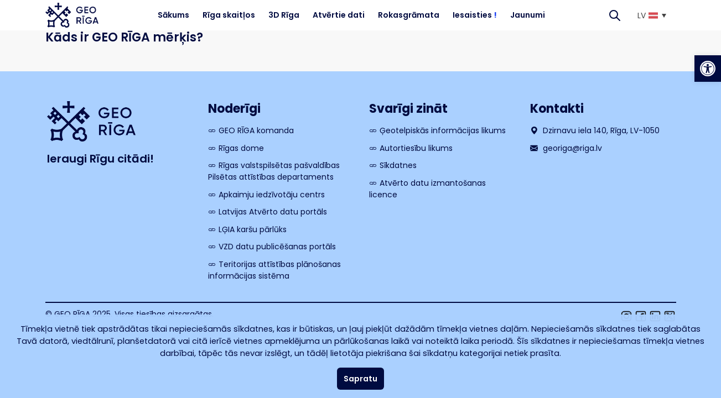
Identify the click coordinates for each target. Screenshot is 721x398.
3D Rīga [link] (283, 14)
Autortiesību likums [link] (416, 148)
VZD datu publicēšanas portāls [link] (277, 246)
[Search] (614, 15)
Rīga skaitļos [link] (229, 14)
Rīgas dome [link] (241, 148)
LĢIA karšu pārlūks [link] (253, 229)
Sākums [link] (173, 14)
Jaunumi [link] (527, 14)
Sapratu (360, 378)
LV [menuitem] (641, 15)
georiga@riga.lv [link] (566, 148)
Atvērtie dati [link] (339, 14)
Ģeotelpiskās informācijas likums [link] (443, 130)
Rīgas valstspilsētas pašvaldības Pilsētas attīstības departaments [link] (274, 171)
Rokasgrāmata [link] (408, 14)
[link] (707, 68)
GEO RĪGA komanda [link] (256, 130)
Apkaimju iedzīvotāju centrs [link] (272, 194)
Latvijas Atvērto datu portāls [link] (273, 211)
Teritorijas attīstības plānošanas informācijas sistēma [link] (274, 270)
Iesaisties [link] (475, 14)
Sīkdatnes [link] (398, 165)
